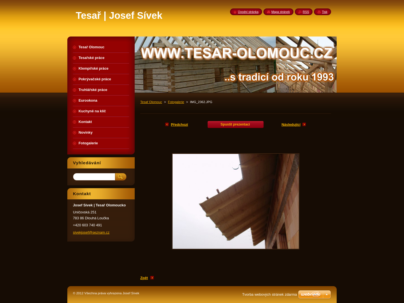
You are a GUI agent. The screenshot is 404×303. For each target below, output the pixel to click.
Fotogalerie (176, 102)
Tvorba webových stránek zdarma (269, 294)
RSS (306, 11)
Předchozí (179, 124)
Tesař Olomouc (151, 102)
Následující (290, 124)
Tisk (324, 11)
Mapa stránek (280, 11)
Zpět (144, 278)
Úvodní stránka (248, 11)
